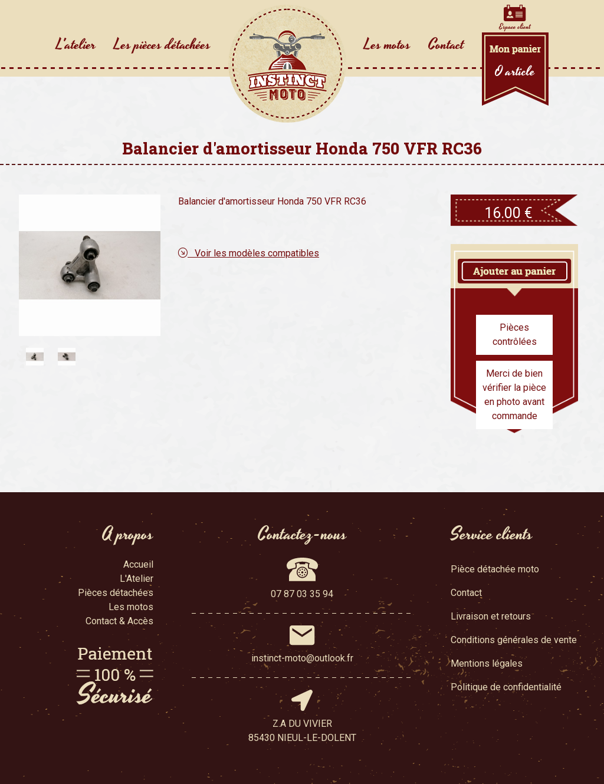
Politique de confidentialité (506, 687)
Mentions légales (487, 663)
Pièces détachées (115, 592)
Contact (446, 44)
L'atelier (76, 44)
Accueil (138, 564)
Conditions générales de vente (514, 639)
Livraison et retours (491, 616)
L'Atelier (136, 578)
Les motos (387, 44)
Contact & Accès (119, 621)
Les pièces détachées (162, 44)
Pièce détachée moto (495, 569)
